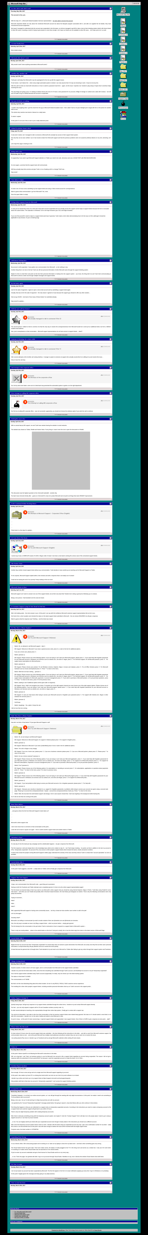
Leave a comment (64, 39)
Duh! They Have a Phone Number (21, 716)
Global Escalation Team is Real (21, 128)
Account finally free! (17, 43)
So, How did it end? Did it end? (21, 8)
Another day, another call (19, 73)
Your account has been (18, 1182)
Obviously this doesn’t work (20, 58)
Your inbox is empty (17, 180)
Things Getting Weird (18, 961)
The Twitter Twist (16, 563)
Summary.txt (123, 35)
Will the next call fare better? (20, 309)
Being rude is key (16, 151)
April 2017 (123, 80)
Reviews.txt (123, 53)
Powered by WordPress (58, 1230)
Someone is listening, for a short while (23, 339)
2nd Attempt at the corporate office (22, 367)
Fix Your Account (16, 1164)
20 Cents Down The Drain (19, 538)
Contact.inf (123, 44)
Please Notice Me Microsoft (19, 1027)
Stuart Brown (97, 1230)
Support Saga (60, 39)
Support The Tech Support (19, 877)
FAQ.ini (123, 25)
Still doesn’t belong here (19, 260)
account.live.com (16, 1089)
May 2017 (123, 71)
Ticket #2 (14, 1047)
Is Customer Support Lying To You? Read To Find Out (28, 606)
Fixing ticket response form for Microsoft (24, 202)
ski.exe (123, 119)
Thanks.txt (123, 62)
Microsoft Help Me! (18, 4)
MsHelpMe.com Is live (18, 419)
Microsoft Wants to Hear (19, 587)
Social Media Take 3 (17, 862)
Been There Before (17, 804)
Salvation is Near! (16, 837)
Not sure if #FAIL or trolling (20, 101)
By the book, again (17, 283)
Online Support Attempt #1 (19, 998)
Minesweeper (123, 108)
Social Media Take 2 (17, 938)
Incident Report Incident (19, 1066)
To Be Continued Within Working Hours (23, 503)
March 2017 (123, 89)
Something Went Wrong (18, 1137)
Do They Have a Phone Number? (21, 628)
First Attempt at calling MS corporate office (25, 393)
